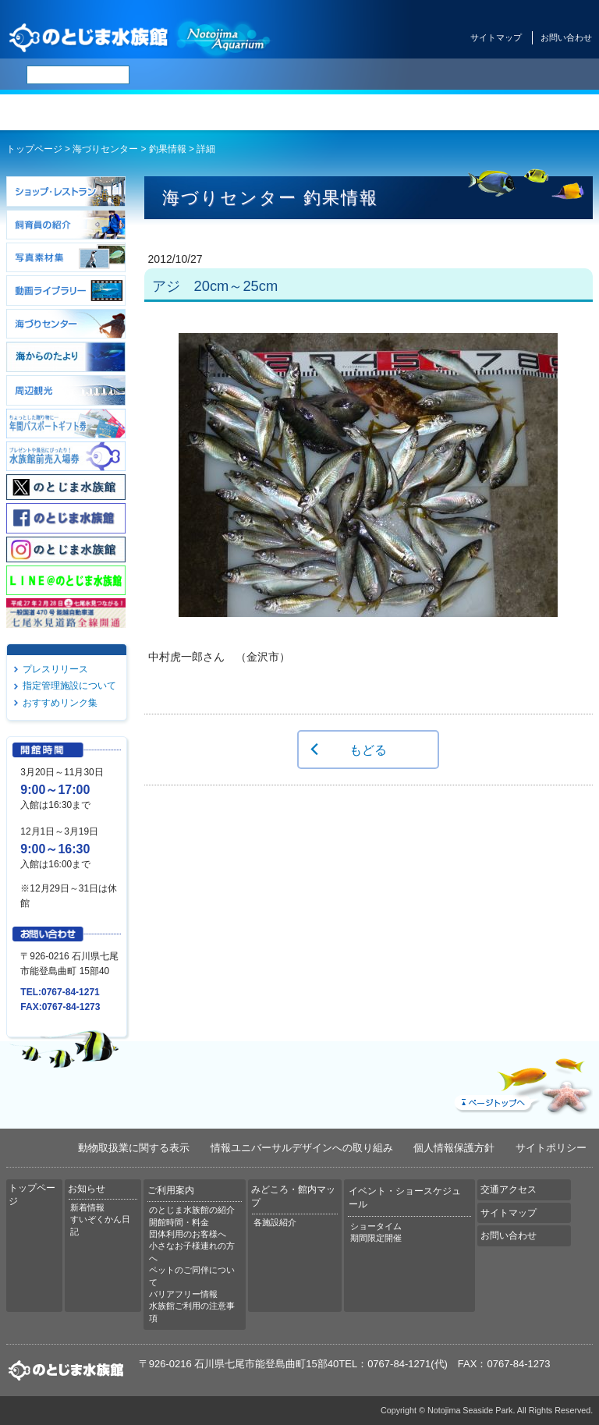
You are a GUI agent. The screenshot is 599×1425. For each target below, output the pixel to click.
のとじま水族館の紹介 (192, 1209)
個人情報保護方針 (453, 1148)
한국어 (415, 75)
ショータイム (376, 1226)
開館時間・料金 (179, 1222)
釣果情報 (167, 149)
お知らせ (150, 112)
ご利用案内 (250, 112)
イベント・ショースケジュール (449, 112)
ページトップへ (522, 1082)
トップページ (50, 112)
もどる (368, 750)
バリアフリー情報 (183, 1294)
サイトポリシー (551, 1148)
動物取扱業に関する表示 (134, 1148)
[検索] (78, 75)
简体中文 (337, 75)
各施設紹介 (274, 1222)
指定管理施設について (69, 685)
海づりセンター (105, 149)
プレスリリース (55, 669)
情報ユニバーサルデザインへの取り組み (302, 1148)
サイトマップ (496, 37)
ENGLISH (296, 75)
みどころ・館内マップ (349, 112)
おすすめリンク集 (60, 702)
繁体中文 (378, 75)
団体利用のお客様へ (187, 1234)
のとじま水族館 (140, 37)
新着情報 (87, 1207)
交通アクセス (549, 112)
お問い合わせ (566, 37)
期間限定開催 (376, 1237)
